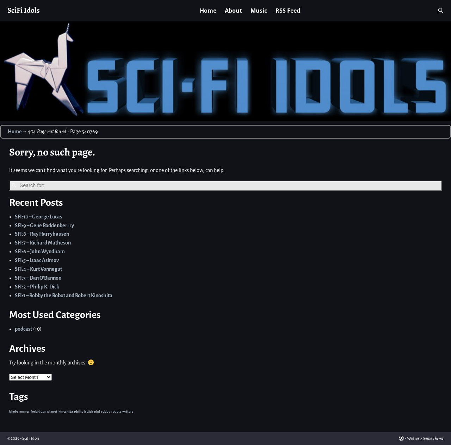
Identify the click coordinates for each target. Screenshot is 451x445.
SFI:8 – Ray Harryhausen (42, 234)
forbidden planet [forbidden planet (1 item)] (44, 411)
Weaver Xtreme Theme (425, 438)
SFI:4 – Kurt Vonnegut (38, 269)
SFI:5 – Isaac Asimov (37, 260)
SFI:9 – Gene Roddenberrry (44, 225)
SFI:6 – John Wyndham (40, 251)
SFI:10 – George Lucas (38, 217)
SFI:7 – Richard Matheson (43, 243)
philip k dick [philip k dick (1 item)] (83, 411)
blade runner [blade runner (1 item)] (19, 411)
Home (208, 10)
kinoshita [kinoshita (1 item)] (65, 411)
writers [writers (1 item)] (127, 411)
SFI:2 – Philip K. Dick (37, 287)
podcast (23, 329)
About (233, 10)
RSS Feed (288, 10)
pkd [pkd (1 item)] (97, 411)
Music (259, 10)
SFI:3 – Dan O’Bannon (38, 278)
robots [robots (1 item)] (116, 411)
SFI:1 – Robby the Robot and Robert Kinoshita (63, 295)
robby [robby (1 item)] (105, 411)
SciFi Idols (23, 10)
